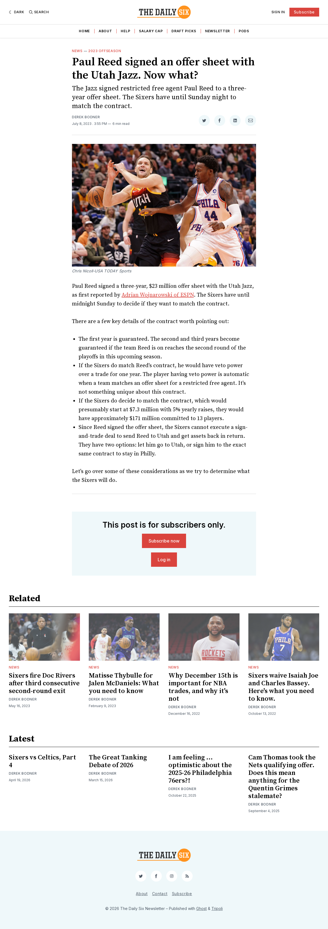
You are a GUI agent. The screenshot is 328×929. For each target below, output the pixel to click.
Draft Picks (183, 31)
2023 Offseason (104, 51)
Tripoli (217, 908)
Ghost (201, 908)
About (105, 31)
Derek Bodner (86, 117)
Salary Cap (151, 31)
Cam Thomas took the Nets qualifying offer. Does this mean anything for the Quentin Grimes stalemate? (282, 776)
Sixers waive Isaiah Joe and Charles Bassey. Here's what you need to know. (283, 687)
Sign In (278, 12)
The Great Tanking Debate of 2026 (118, 761)
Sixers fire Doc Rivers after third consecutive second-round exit (44, 683)
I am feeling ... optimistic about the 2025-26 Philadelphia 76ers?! (200, 769)
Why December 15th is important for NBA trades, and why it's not (203, 687)
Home (84, 31)
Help (125, 31)
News (77, 51)
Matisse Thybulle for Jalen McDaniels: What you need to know (124, 683)
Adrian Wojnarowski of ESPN (158, 295)
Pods (244, 31)
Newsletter (217, 31)
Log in (164, 559)
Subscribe (304, 12)
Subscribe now (164, 541)
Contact (160, 893)
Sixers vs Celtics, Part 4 (42, 761)
